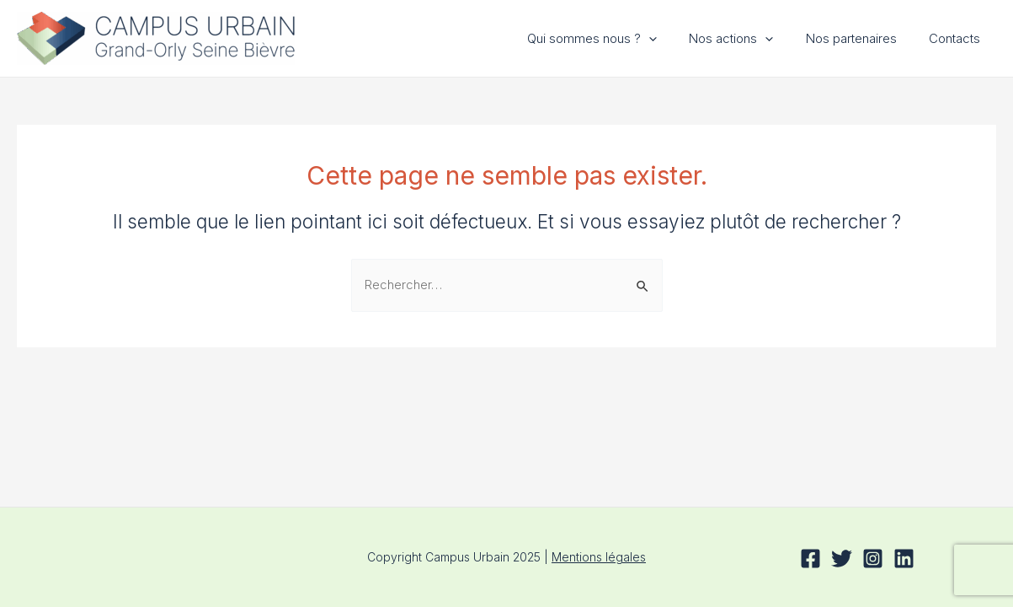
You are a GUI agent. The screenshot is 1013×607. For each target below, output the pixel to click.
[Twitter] (841, 558)
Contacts (958, 38)
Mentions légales (599, 557)
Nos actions (748, 39)
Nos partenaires (861, 38)
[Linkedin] (903, 558)
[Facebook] (810, 558)
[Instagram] (872, 558)
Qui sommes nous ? (616, 39)
